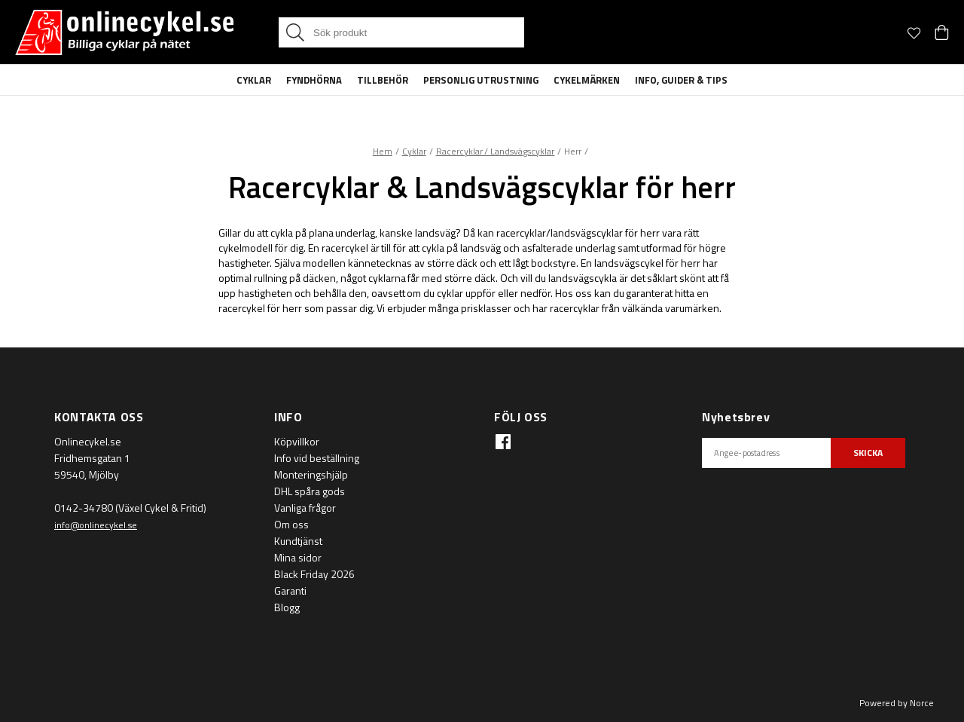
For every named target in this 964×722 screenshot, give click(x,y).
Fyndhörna (314, 79)
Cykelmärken (587, 79)
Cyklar (253, 79)
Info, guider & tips (681, 79)
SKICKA (868, 452)
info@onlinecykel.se (95, 525)
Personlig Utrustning (480, 79)
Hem (382, 151)
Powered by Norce (896, 703)
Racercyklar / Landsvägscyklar (495, 151)
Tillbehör (382, 79)
